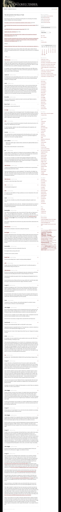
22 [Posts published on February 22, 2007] (48, 52)
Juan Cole (42, 143)
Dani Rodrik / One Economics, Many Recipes (48, 64)
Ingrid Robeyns (43, 94)
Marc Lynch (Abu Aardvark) (45, 150)
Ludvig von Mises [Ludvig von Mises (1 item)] (51, 242)
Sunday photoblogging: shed (45, 222)
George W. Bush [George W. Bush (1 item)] (52, 237)
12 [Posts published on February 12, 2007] (42, 50)
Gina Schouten (43, 89)
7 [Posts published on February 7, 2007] (46, 49)
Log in (42, 208)
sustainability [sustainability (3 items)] (44, 248)
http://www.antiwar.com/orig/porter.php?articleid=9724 (26, 471)
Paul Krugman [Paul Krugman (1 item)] (43, 246)
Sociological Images (44, 163)
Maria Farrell (43, 102)
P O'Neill (6, 110)
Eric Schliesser (43, 86)
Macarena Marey (43, 100)
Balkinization (43, 126)
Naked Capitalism (44, 158)
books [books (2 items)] (46, 231)
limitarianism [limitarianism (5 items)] (45, 242)
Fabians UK (43, 140)
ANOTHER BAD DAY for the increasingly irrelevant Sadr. (14, 29)
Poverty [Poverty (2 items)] (52, 246)
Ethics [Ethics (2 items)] (52, 236)
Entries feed (43, 209)
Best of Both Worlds (44, 127)
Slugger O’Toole (43, 161)
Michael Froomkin (44, 155)
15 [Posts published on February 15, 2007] (48, 50)
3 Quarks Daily (43, 121)
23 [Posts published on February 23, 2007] (50, 52)
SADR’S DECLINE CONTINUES (10, 31)
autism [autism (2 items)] (50, 230)
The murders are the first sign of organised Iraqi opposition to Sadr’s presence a (17, 22)
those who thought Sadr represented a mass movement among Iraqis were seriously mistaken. (20, 25)
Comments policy (44, 42)
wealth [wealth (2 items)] (45, 250)
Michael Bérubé (43, 192)
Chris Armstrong (43, 82)
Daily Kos (42, 132)
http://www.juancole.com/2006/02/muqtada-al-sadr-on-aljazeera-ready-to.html (24, 467)
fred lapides (6, 232)
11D (41, 119)
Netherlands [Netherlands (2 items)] (43, 244)
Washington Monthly (44, 174)
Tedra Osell (43, 201)
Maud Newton (43, 153)
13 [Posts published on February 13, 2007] (44, 50)
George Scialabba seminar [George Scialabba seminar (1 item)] (46, 237)
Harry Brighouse (43, 90)
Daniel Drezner (43, 135)
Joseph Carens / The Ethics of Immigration (47, 70)
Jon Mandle (43, 187)
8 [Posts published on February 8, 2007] (48, 49)
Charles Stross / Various (44, 59)
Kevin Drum (43, 145)
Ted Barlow (43, 200)
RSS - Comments (43, 37)
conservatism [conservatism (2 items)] (43, 236)
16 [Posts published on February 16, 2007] (50, 50)
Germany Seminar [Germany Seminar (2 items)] (44, 238)
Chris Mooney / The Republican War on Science (48, 62)
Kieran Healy (43, 188)
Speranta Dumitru (44, 108)
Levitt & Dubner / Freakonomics (46, 71)
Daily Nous (43, 134)
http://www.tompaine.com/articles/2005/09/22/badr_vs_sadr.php (22, 477)
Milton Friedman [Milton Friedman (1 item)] (50, 243)
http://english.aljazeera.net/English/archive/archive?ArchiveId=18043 (16, 463)
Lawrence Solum (43, 147)
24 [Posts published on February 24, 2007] (52, 52)
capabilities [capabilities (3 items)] (43, 232)
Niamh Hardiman (43, 195)
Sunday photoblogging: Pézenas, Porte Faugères (48, 219)
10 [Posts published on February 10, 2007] (52, 49)
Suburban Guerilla (44, 166)
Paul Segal (42, 105)
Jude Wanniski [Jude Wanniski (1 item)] (45, 241)
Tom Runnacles (43, 203)
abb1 (5, 121)
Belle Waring (43, 81)
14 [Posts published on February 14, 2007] (46, 50)
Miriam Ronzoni (43, 103)
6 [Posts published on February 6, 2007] (44, 49)
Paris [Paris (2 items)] (55, 244)
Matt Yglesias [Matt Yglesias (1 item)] (45, 243)
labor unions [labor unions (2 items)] (50, 241)
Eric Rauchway (43, 185)
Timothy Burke (43, 171)
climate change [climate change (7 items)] (46, 235)
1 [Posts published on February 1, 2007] (48, 48)
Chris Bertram (43, 84)
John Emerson (7, 59)
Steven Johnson (43, 164)
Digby (42, 137)
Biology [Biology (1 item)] (44, 231)
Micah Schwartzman (44, 190)
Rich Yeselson (43, 196)
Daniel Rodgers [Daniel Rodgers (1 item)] (48, 236)
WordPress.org (43, 212)
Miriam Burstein (43, 156)
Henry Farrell (43, 92)
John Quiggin (43, 97)
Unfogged (42, 172)
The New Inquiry (43, 169)
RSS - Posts (43, 35)
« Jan (42, 54)
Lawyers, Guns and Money (45, 148)
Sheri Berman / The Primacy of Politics (47, 73)
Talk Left (42, 168)
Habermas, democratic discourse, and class (47, 220)
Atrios (42, 124)
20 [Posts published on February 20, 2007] (44, 52)
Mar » (45, 54)
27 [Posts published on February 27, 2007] (44, 53)
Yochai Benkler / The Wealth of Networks (47, 76)
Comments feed (43, 211)
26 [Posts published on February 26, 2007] (42, 53)
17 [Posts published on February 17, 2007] (52, 50)
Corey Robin (43, 182)
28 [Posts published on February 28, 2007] (46, 53)
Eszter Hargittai (43, 87)
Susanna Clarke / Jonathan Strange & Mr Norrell (48, 74)
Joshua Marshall (43, 142)
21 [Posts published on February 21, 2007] (46, 52)
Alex (5, 184)
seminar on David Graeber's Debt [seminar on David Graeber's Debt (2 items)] (49, 247)
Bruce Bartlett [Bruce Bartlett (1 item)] (49, 231)
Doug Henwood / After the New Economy (47, 65)
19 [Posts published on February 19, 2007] (42, 52)
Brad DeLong (43, 129)
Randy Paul (6, 257)
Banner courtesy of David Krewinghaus (47, 113)
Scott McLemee (43, 198)
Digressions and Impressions (45, 139)
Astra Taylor (43, 179)
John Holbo (43, 95)
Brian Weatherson (44, 180)
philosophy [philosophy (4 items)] (48, 246)
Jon (5, 355)
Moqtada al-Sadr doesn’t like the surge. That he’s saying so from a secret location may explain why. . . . (21, 46)
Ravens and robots (46, 17)
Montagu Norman (44, 193)
